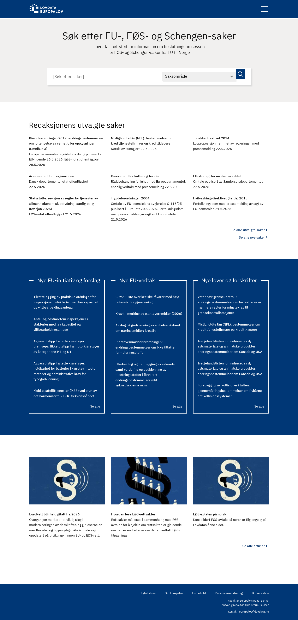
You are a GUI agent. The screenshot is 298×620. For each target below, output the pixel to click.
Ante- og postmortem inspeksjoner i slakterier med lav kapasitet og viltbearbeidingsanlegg (61, 323)
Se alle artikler (253, 545)
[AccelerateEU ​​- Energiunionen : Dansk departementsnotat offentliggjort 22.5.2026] (67, 180)
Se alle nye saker (252, 236)
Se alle (95, 405)
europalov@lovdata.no (254, 611)
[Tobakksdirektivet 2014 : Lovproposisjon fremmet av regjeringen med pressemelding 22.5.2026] (231, 142)
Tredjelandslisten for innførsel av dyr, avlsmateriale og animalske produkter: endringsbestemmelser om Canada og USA (230, 345)
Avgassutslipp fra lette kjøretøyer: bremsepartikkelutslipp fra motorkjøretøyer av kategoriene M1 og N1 (66, 345)
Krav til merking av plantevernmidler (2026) (148, 312)
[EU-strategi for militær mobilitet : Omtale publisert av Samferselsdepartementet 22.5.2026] (231, 180)
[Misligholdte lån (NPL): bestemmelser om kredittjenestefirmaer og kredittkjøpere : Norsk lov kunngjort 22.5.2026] (149, 142)
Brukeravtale (260, 592)
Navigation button (264, 9)
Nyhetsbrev (148, 592)
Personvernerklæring (229, 592)
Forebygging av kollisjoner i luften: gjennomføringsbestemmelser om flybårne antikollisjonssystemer (230, 389)
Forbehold (199, 592)
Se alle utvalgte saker (248, 229)
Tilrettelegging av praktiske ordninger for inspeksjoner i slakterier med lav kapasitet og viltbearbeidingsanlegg (66, 301)
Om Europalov (174, 592)
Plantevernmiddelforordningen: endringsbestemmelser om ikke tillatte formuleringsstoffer (144, 346)
